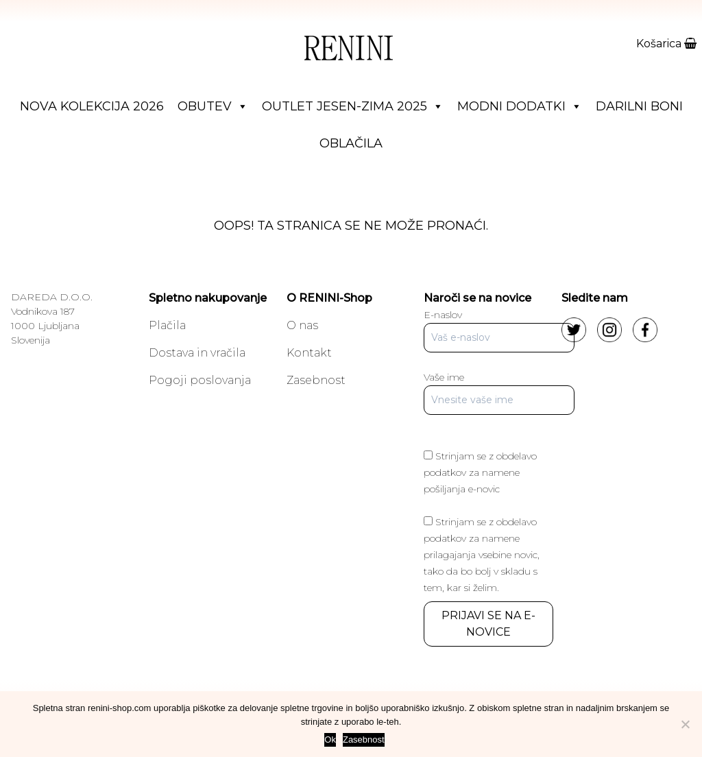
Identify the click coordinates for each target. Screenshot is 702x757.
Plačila (167, 325)
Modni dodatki (519, 106)
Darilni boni (639, 106)
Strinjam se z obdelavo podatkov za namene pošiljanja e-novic (480, 472)
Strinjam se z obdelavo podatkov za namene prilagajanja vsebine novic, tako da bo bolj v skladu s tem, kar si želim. (482, 555)
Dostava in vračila (197, 352)
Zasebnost (316, 380)
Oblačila (351, 143)
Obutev (213, 106)
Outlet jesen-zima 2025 (353, 106)
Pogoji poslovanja (200, 380)
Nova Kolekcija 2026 (92, 106)
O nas (302, 325)
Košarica (666, 43)
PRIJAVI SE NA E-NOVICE (488, 623)
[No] (685, 724)
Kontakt (309, 352)
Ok (330, 739)
